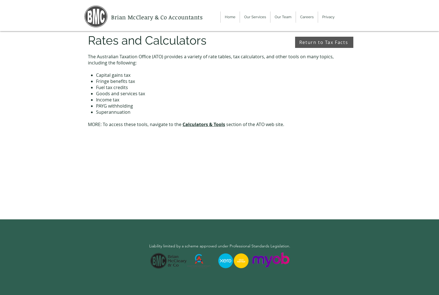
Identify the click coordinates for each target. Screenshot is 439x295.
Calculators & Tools (204, 124)
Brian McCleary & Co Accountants (157, 17)
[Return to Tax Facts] (324, 42)
